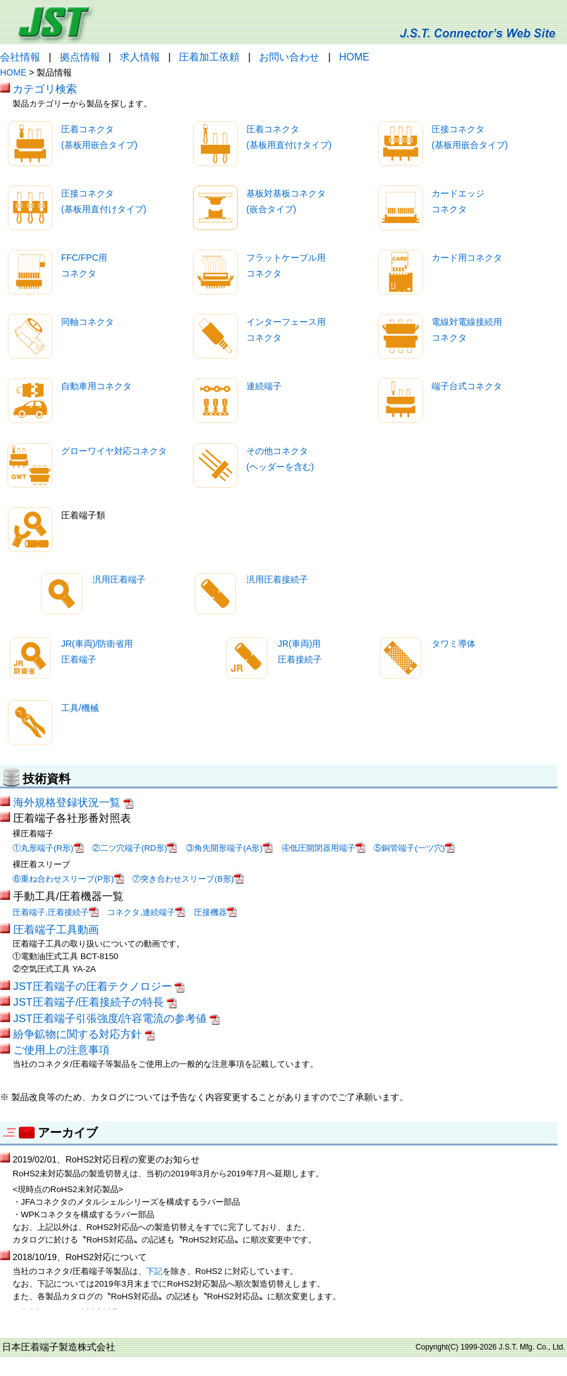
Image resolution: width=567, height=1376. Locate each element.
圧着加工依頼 (209, 57)
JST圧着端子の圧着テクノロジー (99, 986)
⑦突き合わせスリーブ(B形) (188, 879)
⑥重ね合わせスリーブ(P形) (68, 879)
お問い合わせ (289, 57)
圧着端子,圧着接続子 (56, 912)
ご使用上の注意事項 (61, 1049)
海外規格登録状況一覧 (73, 802)
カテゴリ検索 (45, 88)
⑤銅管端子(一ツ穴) (414, 848)
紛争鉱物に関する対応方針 (84, 1034)
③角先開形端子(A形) (229, 848)
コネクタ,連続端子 (146, 912)
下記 (154, 1271)
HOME (354, 57)
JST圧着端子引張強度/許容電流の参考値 (116, 1018)
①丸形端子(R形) (48, 848)
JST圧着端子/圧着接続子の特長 (95, 1002)
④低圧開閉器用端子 (323, 848)
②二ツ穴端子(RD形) (134, 848)
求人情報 (140, 57)
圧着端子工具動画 (56, 929)
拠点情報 (80, 57)
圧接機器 (215, 912)
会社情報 (20, 57)
